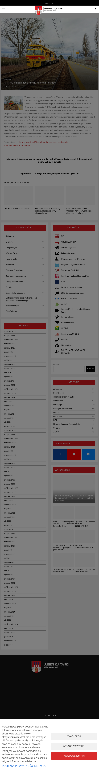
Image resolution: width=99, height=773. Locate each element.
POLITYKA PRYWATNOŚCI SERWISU (24, 766)
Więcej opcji (74, 736)
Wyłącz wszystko (73, 746)
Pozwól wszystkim (74, 756)
